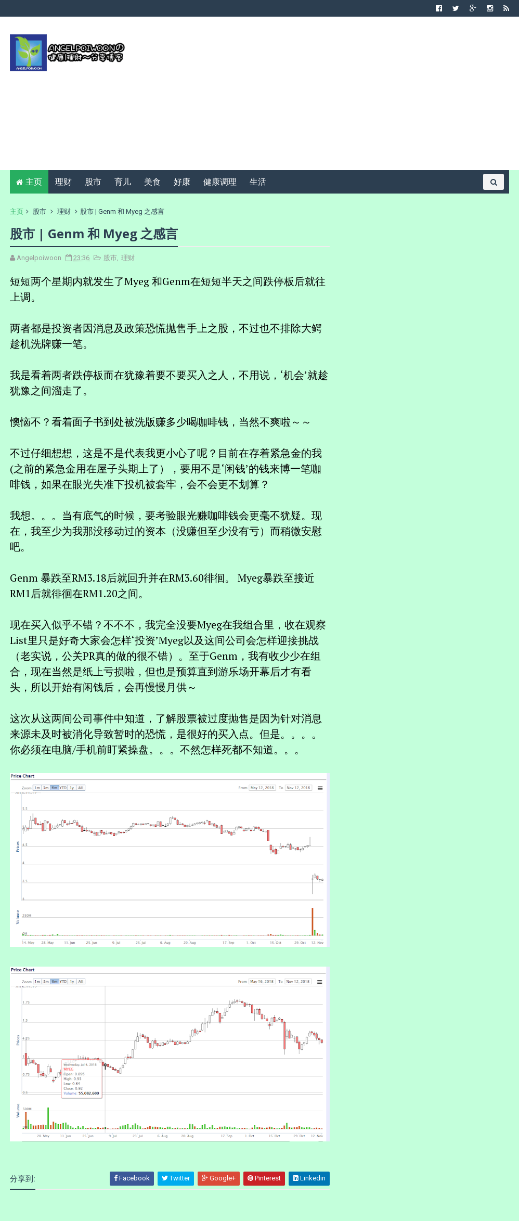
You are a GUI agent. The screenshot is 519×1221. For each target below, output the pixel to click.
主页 (33, 182)
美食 (152, 182)
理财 (63, 182)
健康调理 (220, 182)
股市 (93, 182)
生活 (258, 182)
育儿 (122, 182)
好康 (182, 182)
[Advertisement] (319, 97)
